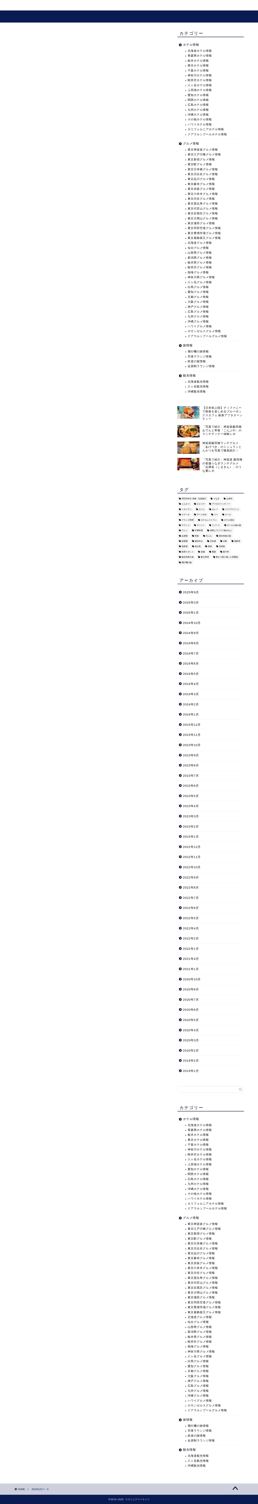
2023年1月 (191, 836)
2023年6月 (191, 785)
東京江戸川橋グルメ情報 (204, 154)
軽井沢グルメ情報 (200, 267)
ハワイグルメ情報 (200, 326)
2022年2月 (191, 938)
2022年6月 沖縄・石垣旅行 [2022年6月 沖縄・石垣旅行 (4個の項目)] (194, 499)
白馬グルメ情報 (198, 287)
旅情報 (188, 345)
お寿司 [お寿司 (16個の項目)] (229, 499)
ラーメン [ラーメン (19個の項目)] (201, 525)
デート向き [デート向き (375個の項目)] (202, 515)
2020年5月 (191, 1020)
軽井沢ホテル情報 (200, 80)
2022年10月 (192, 867)
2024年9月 (191, 633)
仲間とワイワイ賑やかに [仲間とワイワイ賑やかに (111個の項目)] (221, 531)
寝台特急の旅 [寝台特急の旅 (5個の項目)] (225, 536)
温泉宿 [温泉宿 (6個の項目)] (185, 546)
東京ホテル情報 (198, 65)
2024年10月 (192, 623)
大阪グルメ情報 (198, 301)
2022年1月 (191, 948)
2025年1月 (191, 612)
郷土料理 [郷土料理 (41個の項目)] (205, 557)
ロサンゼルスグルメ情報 (204, 331)
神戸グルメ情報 (198, 306)
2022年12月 (192, 847)
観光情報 (71, 5)
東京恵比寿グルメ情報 (203, 203)
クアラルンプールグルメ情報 (207, 336)
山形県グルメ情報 (200, 252)
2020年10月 (192, 979)
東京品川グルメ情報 (201, 179)
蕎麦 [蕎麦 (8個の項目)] (214, 552)
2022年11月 (192, 857)
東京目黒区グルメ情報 (203, 213)
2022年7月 (191, 897)
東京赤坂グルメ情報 (201, 188)
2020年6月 (191, 1009)
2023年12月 (192, 724)
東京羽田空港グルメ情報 (204, 228)
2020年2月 (191, 1050)
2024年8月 (191, 643)
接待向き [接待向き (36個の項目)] (199, 541)
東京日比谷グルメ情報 (203, 174)
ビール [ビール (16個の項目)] (228, 515)
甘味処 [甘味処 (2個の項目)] (222, 546)
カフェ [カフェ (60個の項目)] (202, 509)
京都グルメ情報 (198, 296)
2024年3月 (191, 694)
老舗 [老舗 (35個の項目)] (203, 552)
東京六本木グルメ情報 (203, 193)
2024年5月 (191, 673)
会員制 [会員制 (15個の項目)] (185, 536)
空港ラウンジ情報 (200, 356)
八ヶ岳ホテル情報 (200, 85)
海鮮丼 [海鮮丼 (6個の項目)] (237, 541)
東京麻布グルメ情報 (201, 184)
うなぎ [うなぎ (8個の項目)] (216, 499)
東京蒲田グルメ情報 (201, 223)
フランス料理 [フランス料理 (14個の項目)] (188, 520)
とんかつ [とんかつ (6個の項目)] (186, 504)
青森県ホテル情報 (200, 55)
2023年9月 (191, 755)
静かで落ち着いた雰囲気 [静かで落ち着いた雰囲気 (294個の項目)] (227, 557)
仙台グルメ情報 (198, 247)
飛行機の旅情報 (198, 351)
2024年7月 (191, 653)
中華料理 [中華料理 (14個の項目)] (199, 531)
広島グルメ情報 (198, 311)
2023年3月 (191, 816)
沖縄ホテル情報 (198, 114)
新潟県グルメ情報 (200, 257)
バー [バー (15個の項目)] (216, 515)
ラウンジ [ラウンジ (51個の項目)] (186, 525)
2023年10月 (192, 745)
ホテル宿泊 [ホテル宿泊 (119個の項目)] (229, 520)
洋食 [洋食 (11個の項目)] (225, 541)
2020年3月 (191, 1040)
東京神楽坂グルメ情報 (203, 149)
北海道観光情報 (198, 381)
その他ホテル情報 (200, 119)
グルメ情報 (96, 5)
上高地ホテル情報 (200, 90)
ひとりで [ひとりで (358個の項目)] (201, 504)
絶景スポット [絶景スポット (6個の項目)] (188, 552)
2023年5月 (191, 796)
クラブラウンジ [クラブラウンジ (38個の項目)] (232, 509)
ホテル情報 (191, 44)
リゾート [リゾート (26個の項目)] (216, 525)
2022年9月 (191, 877)
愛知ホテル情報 (198, 95)
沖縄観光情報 (197, 391)
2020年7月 (191, 999)
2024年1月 (191, 714)
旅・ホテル (47, 5)
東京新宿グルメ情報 (201, 159)
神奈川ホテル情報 (200, 75)
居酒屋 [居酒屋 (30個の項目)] (185, 541)
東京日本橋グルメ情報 (203, 169)
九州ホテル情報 (198, 109)
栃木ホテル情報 (198, 60)
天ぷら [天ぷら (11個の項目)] (209, 536)
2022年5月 (191, 918)
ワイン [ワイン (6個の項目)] (185, 531)
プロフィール (124, 5)
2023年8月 (191, 765)
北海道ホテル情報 (200, 50)
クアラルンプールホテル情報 (207, 134)
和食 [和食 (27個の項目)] (197, 536)
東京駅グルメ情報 (200, 164)
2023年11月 (192, 734)
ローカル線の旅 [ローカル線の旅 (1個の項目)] (234, 525)
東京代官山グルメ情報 (203, 208)
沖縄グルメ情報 (198, 321)
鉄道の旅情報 (197, 361)
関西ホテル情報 (198, 99)
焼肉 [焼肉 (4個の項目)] (210, 546)
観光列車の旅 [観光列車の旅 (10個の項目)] (188, 557)
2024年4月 (191, 683)
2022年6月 (191, 907)
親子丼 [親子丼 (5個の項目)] (226, 552)
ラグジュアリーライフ (129, 16)
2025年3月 (191, 602)
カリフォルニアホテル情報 (206, 129)
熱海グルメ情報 (198, 272)
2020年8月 (191, 989)
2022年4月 (191, 928)
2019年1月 (191, 1071)
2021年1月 (191, 969)
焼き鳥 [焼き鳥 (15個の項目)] (198, 546)
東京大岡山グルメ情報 (203, 218)
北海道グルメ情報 (200, 242)
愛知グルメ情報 (198, 291)
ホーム (24, 5)
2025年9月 (191, 592)
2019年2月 (191, 1060)
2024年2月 (191, 704)
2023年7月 (191, 775)
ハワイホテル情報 (200, 124)
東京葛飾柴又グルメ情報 (204, 237)
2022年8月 (191, 887)
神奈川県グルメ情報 (201, 277)
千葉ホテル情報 (198, 70)
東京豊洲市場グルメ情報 (204, 233)
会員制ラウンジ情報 (201, 366)
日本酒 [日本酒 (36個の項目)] (213, 541)
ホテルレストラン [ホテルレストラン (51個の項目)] (209, 520)
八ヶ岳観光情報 (198, 386)
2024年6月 (191, 663)
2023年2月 (191, 826)
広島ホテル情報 (198, 104)
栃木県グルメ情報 (200, 262)
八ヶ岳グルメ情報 (200, 282)
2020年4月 (191, 1030)
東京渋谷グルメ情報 (201, 198)
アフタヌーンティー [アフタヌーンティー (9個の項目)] (221, 504)
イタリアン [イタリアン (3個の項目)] (187, 509)
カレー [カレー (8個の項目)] (215, 509)
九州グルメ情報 (198, 316)
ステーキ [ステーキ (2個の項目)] (186, 515)
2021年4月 (191, 958)
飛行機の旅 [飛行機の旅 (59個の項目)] (187, 562)
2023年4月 (191, 806)
